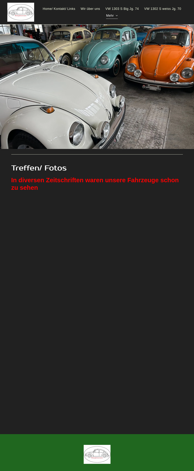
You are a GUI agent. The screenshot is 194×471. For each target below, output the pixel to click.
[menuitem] (59, 9)
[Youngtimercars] (139, 233)
